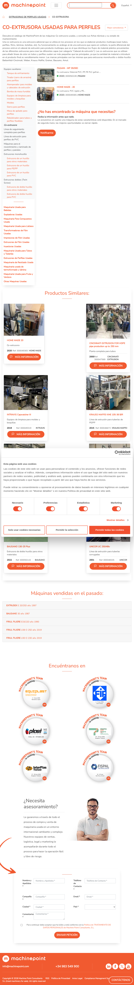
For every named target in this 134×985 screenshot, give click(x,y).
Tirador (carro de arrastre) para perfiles (19, 79)
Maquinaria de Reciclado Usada (18, 262)
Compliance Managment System (99, 978)
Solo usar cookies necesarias (24, 530)
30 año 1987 (18, 613)
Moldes (10, 102)
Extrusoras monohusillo (15, 154)
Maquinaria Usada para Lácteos (19, 226)
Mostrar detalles (116, 520)
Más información (24, 357)
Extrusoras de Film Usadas (16, 242)
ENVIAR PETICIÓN (67, 935)
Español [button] (125, 5)
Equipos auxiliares (12, 69)
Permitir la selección (67, 530)
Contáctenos (121, 980)
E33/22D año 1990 (22, 621)
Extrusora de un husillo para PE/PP (18, 167)
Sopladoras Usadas (13, 214)
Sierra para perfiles (16, 106)
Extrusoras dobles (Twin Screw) (15, 181)
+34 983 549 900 (67, 966)
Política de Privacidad (60, 978)
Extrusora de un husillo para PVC (18, 174)
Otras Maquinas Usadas (15, 281)
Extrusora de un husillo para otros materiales (18, 160)
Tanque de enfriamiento (18, 73)
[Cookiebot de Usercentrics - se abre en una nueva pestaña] (117, 452)
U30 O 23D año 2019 (24, 637)
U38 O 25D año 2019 (24, 629)
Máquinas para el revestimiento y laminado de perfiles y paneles (17, 146)
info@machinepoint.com (15, 966)
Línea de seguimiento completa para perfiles (14, 131)
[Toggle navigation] (56, 5)
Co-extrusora (10, 125)
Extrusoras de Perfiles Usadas (18, 258)
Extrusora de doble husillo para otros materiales (19, 188)
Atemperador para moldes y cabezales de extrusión (19, 86)
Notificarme (46, 133)
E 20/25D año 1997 (21, 605)
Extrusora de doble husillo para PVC (19, 195)
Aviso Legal (77, 978)
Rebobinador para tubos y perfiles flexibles (19, 119)
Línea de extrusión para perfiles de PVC (15, 138)
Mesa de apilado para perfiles (17, 112)
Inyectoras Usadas (12, 246)
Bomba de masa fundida (18, 91)
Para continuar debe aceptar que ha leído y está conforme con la (68, 926)
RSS (47, 978)
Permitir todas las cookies (109, 530)
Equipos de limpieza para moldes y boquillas (19, 97)
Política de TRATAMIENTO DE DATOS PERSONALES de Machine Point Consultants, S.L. (77, 926)
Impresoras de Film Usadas (17, 237)
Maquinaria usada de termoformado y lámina (15, 268)
